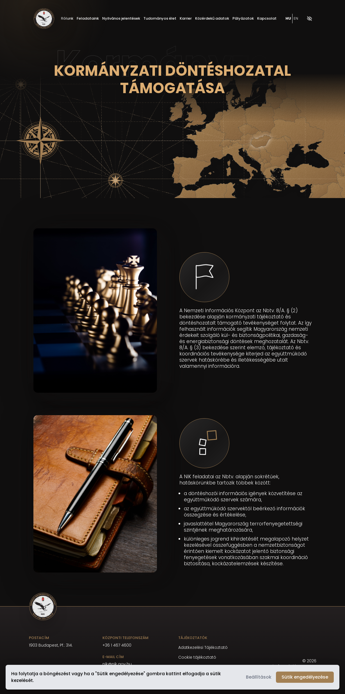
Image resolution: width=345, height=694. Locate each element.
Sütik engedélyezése (305, 677)
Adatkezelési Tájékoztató (203, 647)
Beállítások (258, 677)
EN (296, 18)
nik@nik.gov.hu (117, 664)
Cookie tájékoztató (197, 657)
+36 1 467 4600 (116, 645)
